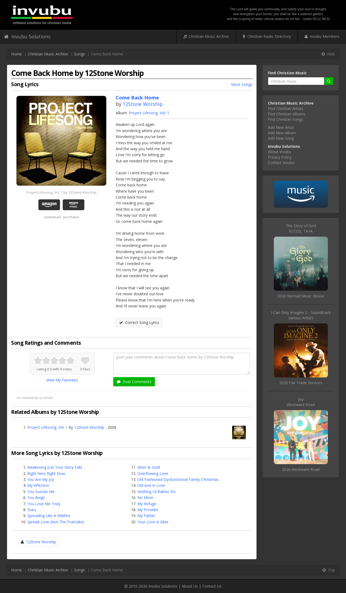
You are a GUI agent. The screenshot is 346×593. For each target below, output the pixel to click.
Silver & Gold (148, 467)
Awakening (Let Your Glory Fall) (54, 467)
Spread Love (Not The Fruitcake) (55, 521)
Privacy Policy (280, 157)
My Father (146, 515)
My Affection (38, 485)
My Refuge (146, 503)
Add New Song (281, 138)
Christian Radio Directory (267, 36)
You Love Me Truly (43, 503)
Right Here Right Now (46, 473)
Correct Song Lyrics (139, 322)
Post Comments (134, 381)
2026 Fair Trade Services (300, 382)
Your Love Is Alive (152, 521)
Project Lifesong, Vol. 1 (149, 112)
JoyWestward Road (301, 402)
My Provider (147, 509)
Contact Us (212, 586)
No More (145, 497)
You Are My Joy (40, 479)
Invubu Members (322, 36)
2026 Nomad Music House (300, 296)
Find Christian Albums (286, 113)
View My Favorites (62, 380)
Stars (31, 509)
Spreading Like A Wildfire (48, 515)
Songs (79, 53)
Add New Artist (281, 127)
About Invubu (279, 151)
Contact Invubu (281, 162)
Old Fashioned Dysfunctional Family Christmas (178, 479)
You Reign (36, 497)
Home (16, 53)
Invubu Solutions (27, 36)
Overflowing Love (152, 473)
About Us (190, 586)
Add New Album (282, 132)
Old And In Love (151, 485)
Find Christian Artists (286, 108)
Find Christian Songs (285, 119)
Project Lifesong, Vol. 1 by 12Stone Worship (61, 192)
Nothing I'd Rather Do (156, 491)
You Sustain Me (41, 491)
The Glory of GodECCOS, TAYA (301, 228)
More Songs (241, 84)
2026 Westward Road (301, 469)
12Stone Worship (143, 104)
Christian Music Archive (206, 36)
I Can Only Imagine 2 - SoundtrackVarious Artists (301, 315)
